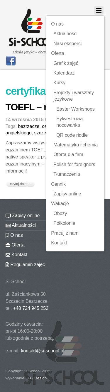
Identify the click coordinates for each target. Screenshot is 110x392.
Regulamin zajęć (25, 264)
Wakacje (60, 203)
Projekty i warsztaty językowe (73, 96)
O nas (57, 23)
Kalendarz (64, 72)
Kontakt (59, 242)
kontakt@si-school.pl (42, 350)
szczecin (43, 132)
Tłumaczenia (66, 174)
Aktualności (65, 33)
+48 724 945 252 (31, 308)
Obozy (60, 213)
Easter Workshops (75, 109)
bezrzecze (28, 126)
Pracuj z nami (65, 233)
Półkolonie (64, 223)
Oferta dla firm (68, 154)
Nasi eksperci (67, 43)
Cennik (58, 184)
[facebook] (11, 60)
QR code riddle (72, 135)
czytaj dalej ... (20, 184)
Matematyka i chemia (75, 144)
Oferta (57, 53)
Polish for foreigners (74, 164)
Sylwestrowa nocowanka (69, 122)
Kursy (59, 82)
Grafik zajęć (65, 63)
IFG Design (37, 378)
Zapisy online (67, 193)
